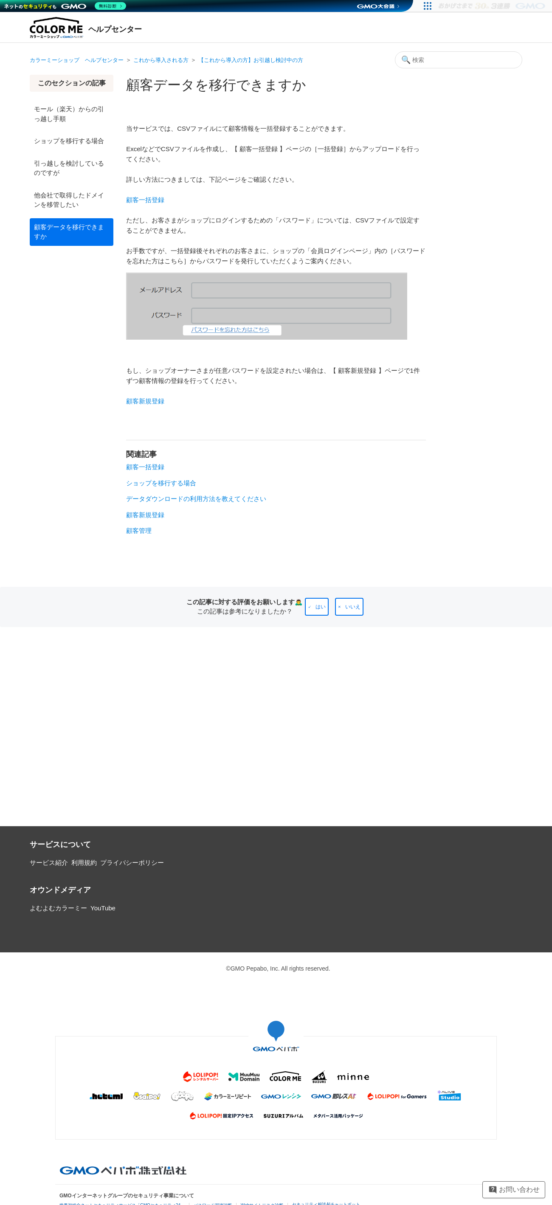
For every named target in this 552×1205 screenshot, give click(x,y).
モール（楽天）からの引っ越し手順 (69, 113)
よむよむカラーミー (58, 908)
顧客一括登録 (145, 466)
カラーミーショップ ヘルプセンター (77, 60)
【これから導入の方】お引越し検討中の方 (250, 60)
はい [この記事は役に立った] (320, 607)
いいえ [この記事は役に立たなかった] (352, 607)
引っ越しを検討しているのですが (69, 168)
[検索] (458, 59)
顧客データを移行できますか (69, 231)
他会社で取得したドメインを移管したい (69, 199)
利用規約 (84, 862)
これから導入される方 (161, 60)
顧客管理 (139, 530)
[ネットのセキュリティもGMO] (65, 6)
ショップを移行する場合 (69, 140)
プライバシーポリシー (132, 862)
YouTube (102, 908)
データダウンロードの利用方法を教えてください (196, 498)
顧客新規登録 (145, 514)
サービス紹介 (49, 862)
